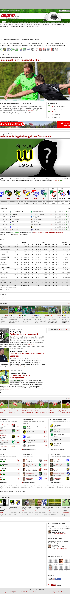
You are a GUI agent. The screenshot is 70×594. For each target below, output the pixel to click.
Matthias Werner (57, 464)
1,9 (45, 464)
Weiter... (30, 110)
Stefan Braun (29, 478)
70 (45, 445)
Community (16, 43)
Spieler (67, 43)
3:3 (51, 212)
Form (33, 43)
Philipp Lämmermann (31, 469)
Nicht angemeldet (10, 10)
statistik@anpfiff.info (60, 548)
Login (22, 10)
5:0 (51, 229)
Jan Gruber (56, 469)
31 (18, 431)
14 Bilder (59, 315)
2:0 (51, 224)
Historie (38, 43)
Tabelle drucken (10, 290)
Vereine (49, 45)
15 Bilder (19, 315)
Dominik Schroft (57, 460)
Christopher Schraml (58, 473)
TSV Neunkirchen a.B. (17, 212)
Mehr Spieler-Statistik (29, 482)
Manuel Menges (30, 473)
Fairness (29, 43)
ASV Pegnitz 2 (37, 224)
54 (45, 427)
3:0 (51, 214)
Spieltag (4, 45)
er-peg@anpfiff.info (60, 533)
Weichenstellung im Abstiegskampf (27, 508)
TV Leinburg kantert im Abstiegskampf (20, 376)
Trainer (39, 45)
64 (52, 109)
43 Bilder (32, 315)
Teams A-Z (25, 45)
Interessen (43, 43)
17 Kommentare (52, 511)
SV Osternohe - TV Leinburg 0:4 (13, 411)
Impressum (7, 592)
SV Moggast (15, 214)
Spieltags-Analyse (23, 234)
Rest (59, 43)
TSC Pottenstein (37, 219)
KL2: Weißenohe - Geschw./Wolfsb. (53, 321)
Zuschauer (62, 45)
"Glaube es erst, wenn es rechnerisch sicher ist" (27, 354)
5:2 (51, 219)
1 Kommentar (12, 511)
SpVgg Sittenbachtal (38, 217)
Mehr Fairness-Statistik (29, 449)
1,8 (45, 460)
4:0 (51, 227)
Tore (35, 45)
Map (56, 43)
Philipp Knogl (29, 464)
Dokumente (23, 43)
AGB (12, 592)
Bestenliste (6, 43)
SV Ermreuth (36, 227)
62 (60, 556)
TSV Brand (15, 227)
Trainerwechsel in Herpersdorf (24, 334)
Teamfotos (14, 45)
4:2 (51, 217)
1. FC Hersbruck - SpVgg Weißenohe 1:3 (54, 411)
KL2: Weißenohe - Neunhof (13, 508)
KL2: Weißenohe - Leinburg (26, 321)
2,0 (45, 469)
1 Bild (46, 315)
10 (18, 464)
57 (45, 431)
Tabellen (9, 45)
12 (18, 459)
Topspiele (31, 45)
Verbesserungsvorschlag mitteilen (51, 592)
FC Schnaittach (16, 229)
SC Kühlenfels (37, 229)
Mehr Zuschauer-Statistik (57, 449)
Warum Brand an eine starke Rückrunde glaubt (41, 508)
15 (52, 112)
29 (18, 436)
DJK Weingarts (37, 222)
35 (18, 425)
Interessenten (51, 43)
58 (45, 436)
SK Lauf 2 (14, 224)
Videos (54, 45)
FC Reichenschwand (38, 214)
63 (45, 441)
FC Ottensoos (15, 217)
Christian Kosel (30, 460)
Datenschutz (17, 592)
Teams (19, 45)
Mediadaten (64, 592)
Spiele (63, 43)
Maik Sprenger (57, 478)
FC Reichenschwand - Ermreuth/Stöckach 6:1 (41, 411)
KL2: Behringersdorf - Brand (40, 321)
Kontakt (23, 592)
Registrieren (17, 10)
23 (18, 441)
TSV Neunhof (15, 222)
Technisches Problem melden (33, 592)
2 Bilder (6, 315)
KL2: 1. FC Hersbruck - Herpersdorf (14, 321)
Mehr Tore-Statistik (56, 482)
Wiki (57, 45)
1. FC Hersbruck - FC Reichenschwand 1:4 (27, 411)
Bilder (11, 43)
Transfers (44, 45)
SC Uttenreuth (16, 219)
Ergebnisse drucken (12, 234)
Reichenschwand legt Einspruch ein (54, 508)
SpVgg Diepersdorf (38, 212)
